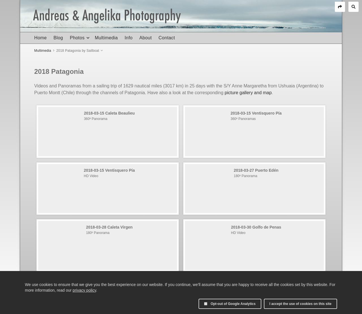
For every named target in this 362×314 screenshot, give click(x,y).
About (145, 37)
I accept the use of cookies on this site (300, 304)
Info (128, 37)
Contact (167, 37)
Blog (58, 37)
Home (40, 37)
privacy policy (84, 290)
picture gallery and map (248, 92)
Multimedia (106, 37)
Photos (77, 37)
